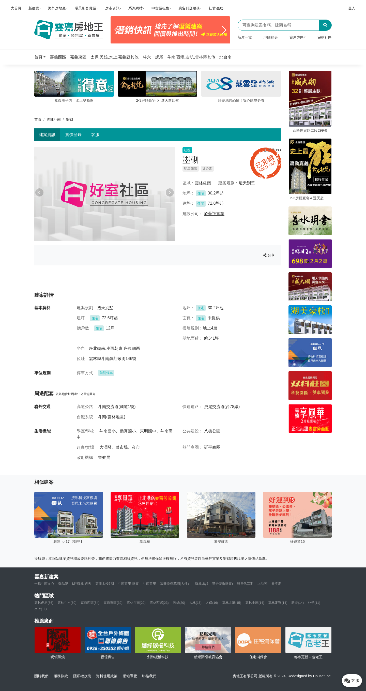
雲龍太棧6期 (104, 583)
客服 (95, 134)
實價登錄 (73, 134)
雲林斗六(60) (67, 603)
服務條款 (61, 676)
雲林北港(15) (231, 603)
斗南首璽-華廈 (128, 583)
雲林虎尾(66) (43, 603)
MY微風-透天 (81, 583)
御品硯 (63, 583)
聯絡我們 (149, 676)
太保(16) (212, 603)
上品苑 (262, 583)
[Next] (224, 30)
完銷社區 (324, 37)
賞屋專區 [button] (296, 37)
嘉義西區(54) (90, 603)
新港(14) (297, 603)
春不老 (276, 583)
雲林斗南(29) (136, 603)
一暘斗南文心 (44, 583)
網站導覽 (130, 676)
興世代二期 (245, 583)
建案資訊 (47, 134)
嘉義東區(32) (113, 603)
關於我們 (41, 676)
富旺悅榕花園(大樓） (175, 583)
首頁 (37, 119)
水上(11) (40, 609)
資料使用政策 (106, 676)
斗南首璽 (149, 583)
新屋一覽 (245, 37)
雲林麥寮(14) (277, 603)
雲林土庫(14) (254, 603)
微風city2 (201, 583)
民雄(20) (179, 603)
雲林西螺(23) (159, 603)
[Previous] (116, 30)
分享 (269, 255)
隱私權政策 (82, 676)
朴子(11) (314, 603)
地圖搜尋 (271, 37)
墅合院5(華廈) (222, 583)
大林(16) (195, 603)
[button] (41, 57)
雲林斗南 (54, 119)
